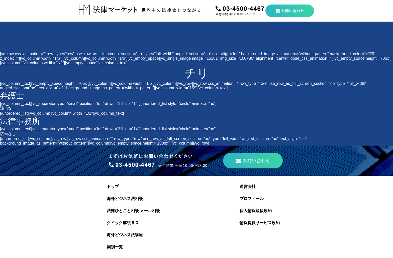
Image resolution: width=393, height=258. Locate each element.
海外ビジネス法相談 (125, 199)
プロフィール (252, 199)
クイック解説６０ (123, 223)
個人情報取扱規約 (256, 211)
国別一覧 (115, 247)
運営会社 (248, 186)
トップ (113, 186)
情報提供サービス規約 (260, 223)
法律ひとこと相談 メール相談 (133, 211)
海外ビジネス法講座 (125, 235)
